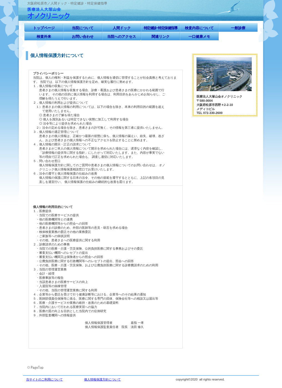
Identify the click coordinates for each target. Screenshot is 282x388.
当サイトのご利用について (44, 379)
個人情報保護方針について (102, 379)
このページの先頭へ (35, 368)
